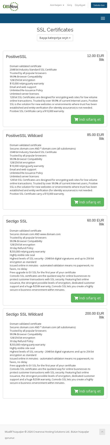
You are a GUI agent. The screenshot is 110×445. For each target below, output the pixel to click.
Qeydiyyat (80, 4)
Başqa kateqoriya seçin (55, 38)
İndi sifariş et (87, 119)
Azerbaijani (57, 4)
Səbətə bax (99, 5)
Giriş (69, 4)
